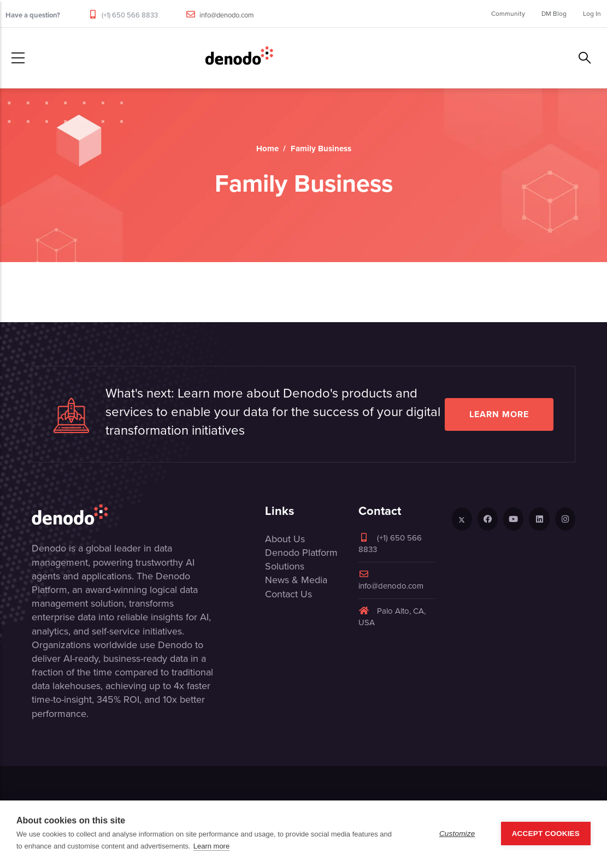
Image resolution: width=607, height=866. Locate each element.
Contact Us (288, 594)
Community (508, 14)
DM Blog (554, 14)
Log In (592, 14)
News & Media (296, 580)
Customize (457, 833)
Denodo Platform (301, 552)
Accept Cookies (546, 833)
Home (267, 149)
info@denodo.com (226, 15)
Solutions (284, 566)
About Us (285, 539)
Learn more (499, 414)
